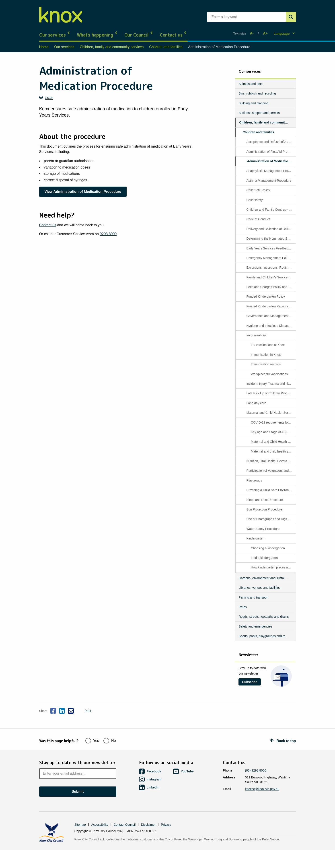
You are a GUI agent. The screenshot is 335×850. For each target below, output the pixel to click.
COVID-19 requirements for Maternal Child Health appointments (273, 418)
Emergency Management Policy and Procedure (270, 254)
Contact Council (124, 816)
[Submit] (291, 17)
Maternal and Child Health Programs (273, 438)
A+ (264, 31)
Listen (49, 93)
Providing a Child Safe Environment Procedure (270, 486)
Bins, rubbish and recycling (257, 89)
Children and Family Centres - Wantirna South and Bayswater (270, 205)
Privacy (166, 816)
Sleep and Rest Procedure (264, 496)
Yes (92, 732)
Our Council (138, 31)
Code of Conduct (258, 215)
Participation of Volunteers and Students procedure (270, 467)
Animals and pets (250, 80)
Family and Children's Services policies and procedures (270, 273)
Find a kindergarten (264, 554)
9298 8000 (108, 230)
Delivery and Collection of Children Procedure (270, 225)
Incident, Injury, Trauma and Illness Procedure (270, 380)
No (109, 732)
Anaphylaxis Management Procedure (270, 167)
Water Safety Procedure (263, 525)
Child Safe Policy (258, 186)
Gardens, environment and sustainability (265, 574)
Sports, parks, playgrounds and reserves (265, 632)
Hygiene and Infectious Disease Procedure (270, 321)
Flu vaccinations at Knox (268, 341)
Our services (54, 31)
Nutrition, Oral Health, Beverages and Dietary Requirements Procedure (270, 457)
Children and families (165, 43)
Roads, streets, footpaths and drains (263, 613)
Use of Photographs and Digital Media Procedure (270, 515)
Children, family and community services (112, 43)
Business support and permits (259, 109)
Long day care (256, 399)
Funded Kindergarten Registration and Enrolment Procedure (270, 302)
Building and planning (253, 99)
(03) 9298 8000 (255, 762)
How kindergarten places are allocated (273, 563)
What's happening (97, 31)
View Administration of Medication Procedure (83, 187)
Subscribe (249, 678)
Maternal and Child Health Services (270, 409)
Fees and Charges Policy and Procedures (270, 283)
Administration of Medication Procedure (271, 157)
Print (84, 707)
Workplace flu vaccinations (269, 370)
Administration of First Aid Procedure (270, 147)
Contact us (173, 31)
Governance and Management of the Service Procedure (270, 312)
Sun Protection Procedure (264, 505)
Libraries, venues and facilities (259, 584)
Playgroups (254, 476)
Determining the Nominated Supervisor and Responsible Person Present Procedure (270, 235)
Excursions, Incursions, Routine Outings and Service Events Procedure (270, 263)
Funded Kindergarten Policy (265, 292)
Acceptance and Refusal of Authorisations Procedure (270, 138)
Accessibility (99, 816)
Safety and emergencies (255, 622)
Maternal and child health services (273, 447)
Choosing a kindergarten (268, 544)
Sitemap (80, 816)
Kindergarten (255, 534)
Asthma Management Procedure (268, 176)
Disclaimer (148, 816)
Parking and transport (253, 593)
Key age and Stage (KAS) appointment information (273, 428)
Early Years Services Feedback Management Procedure (270, 244)
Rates (242, 603)
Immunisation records (266, 360)
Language (282, 31)
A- (253, 31)
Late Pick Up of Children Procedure (270, 389)
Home (44, 43)
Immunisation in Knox (266, 350)
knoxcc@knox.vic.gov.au (262, 781)
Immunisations (256, 331)
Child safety (254, 196)
